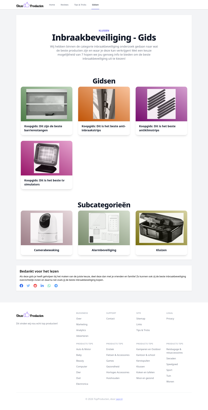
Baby (79, 355)
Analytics (81, 330)
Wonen (170, 381)
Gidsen (95, 4)
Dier (78, 372)
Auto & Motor (83, 349)
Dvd (78, 378)
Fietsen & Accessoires (118, 355)
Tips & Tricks (80, 4)
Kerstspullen (143, 360)
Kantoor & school (145, 355)
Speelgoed (172, 364)
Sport (169, 370)
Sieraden (171, 358)
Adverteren (82, 336)
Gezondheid (112, 366)
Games (110, 360)
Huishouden (113, 378)
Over (78, 318)
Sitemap (140, 318)
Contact (110, 318)
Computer (81, 366)
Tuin (168, 375)
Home (52, 4)
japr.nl (119, 399)
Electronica (82, 383)
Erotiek (110, 349)
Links (139, 324)
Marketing (81, 324)
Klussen (104, 30)
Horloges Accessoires (117, 372)
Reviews (64, 4)
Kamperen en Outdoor (148, 349)
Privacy (170, 318)
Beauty (80, 360)
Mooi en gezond (145, 378)
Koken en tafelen (145, 372)
